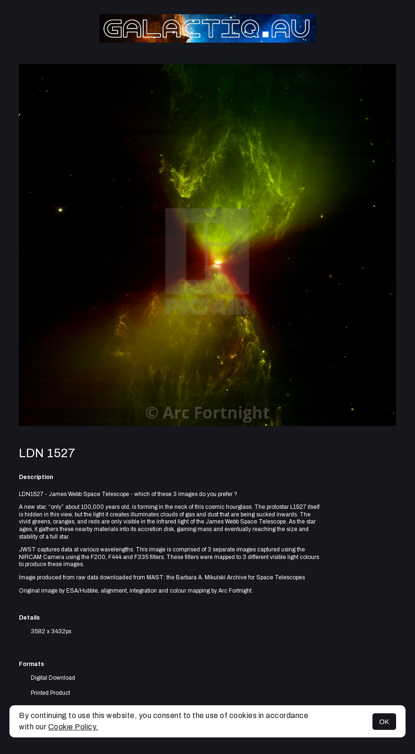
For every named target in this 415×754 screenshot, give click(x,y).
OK (384, 722)
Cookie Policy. (73, 727)
